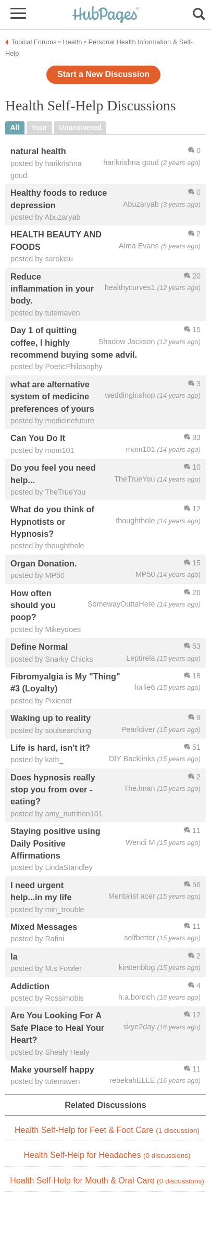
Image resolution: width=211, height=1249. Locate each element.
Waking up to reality (50, 718)
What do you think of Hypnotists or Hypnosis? (52, 521)
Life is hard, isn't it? (50, 747)
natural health (38, 151)
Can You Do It (37, 438)
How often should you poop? (33, 605)
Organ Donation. (43, 563)
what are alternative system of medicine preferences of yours (52, 396)
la (14, 956)
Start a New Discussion (103, 74)
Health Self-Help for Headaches (106, 1155)
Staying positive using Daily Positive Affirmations (55, 843)
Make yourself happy (52, 1069)
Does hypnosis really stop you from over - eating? (52, 789)
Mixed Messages (43, 926)
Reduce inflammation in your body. (52, 289)
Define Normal (39, 646)
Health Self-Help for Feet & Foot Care (107, 1130)
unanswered (80, 128)
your (39, 128)
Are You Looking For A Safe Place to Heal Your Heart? (57, 1027)
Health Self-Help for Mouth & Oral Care (107, 1180)
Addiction (29, 986)
